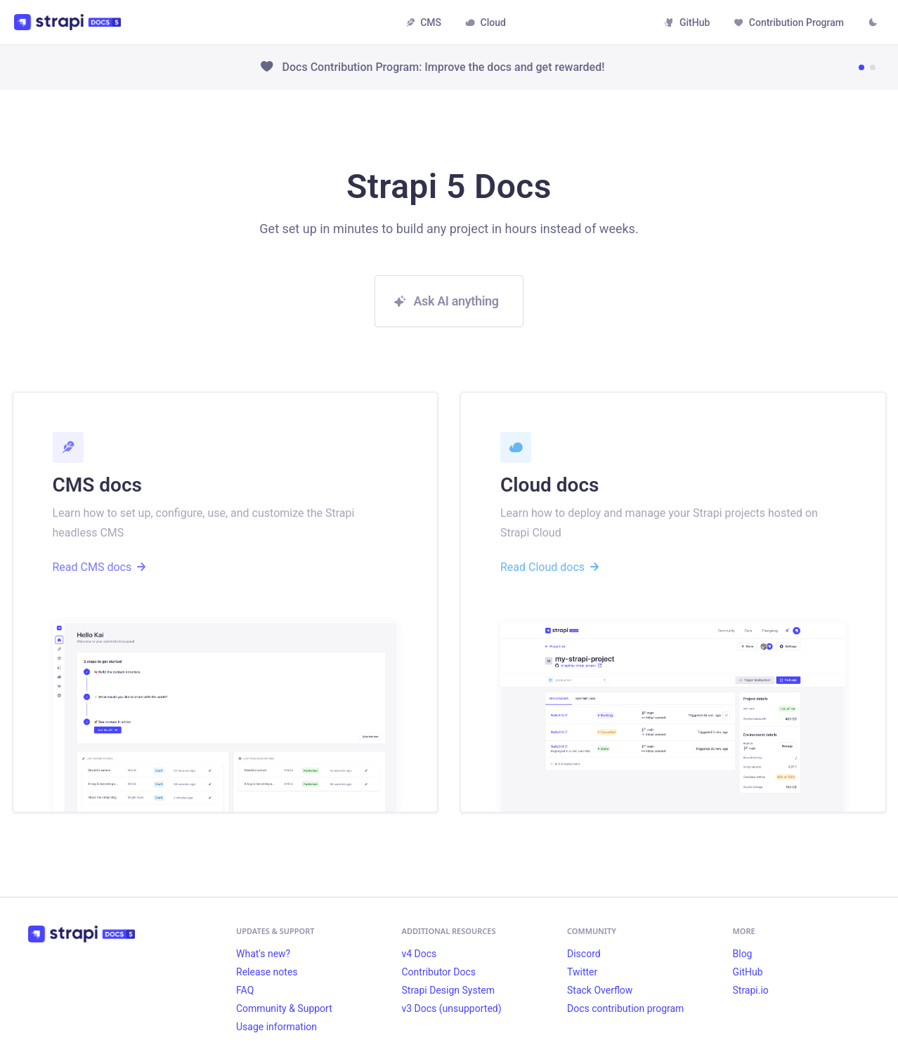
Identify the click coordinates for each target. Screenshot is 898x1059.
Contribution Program (789, 22)
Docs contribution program (625, 1008)
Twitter (582, 972)
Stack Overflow (599, 990)
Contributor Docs (439, 972)
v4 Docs (419, 953)
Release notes (267, 972)
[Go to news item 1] (861, 67)
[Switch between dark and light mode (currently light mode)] (872, 24)
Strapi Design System (448, 990)
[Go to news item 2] (873, 67)
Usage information (276, 1026)
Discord (584, 953)
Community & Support (284, 1008)
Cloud (485, 22)
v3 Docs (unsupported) (452, 1008)
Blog (743, 953)
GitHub (687, 22)
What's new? (263, 953)
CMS (423, 22)
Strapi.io (751, 990)
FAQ (245, 990)
